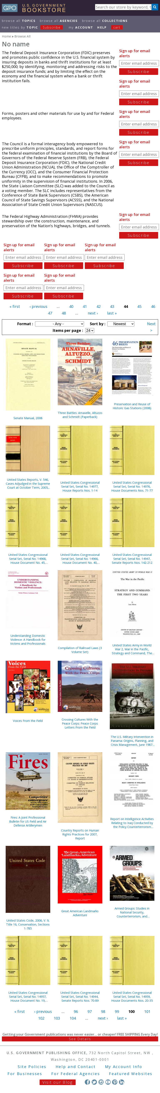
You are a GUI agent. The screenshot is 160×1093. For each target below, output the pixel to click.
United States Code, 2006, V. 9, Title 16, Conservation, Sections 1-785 (28, 924)
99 (117, 1011)
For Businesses (25, 1073)
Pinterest (114, 1082)
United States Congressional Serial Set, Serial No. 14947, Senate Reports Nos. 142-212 (132, 559)
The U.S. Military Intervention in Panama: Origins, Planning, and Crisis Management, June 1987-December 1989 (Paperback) (132, 741)
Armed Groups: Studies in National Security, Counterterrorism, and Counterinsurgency (132, 912)
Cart (116, 27)
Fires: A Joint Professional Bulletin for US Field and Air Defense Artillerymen (27, 821)
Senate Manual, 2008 (28, 418)
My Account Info (123, 1066)
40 (71, 306)
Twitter (94, 1082)
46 (153, 306)
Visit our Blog (57, 1082)
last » (112, 313)
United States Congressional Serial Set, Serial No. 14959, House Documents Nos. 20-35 (132, 997)
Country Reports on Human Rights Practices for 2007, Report (80, 834)
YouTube (108, 1082)
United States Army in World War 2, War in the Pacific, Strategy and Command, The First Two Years (132, 649)
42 (98, 306)
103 (57, 1018)
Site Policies (32, 1066)
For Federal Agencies (75, 1073)
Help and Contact (76, 1066)
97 (90, 1011)
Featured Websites (130, 1073)
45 (139, 306)
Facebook (87, 1082)
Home (6, 36)
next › (93, 313)
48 (64, 313)
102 (41, 1018)
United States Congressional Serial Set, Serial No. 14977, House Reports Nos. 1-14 (80, 486)
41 (85, 306)
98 (103, 1011)
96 (76, 1011)
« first (15, 306)
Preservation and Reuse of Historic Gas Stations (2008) (132, 406)
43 (112, 306)
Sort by (97, 323)
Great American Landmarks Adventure (80, 913)
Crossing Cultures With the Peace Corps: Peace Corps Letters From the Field (80, 723)
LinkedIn (121, 1082)
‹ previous (38, 306)
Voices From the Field (28, 721)
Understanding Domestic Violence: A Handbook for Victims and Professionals (27, 640)
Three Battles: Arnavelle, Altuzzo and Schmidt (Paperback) (80, 415)
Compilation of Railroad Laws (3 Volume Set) (80, 650)
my (81, 27)
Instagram (101, 1082)
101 (147, 1011)
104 (73, 1018)
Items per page (67, 330)
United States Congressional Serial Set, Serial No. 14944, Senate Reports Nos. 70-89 (80, 997)
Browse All (19, 21)
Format (24, 323)
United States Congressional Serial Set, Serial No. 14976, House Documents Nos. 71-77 (132, 486)
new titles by (34, 27)
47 (50, 313)
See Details (80, 1039)
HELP (102, 27)
